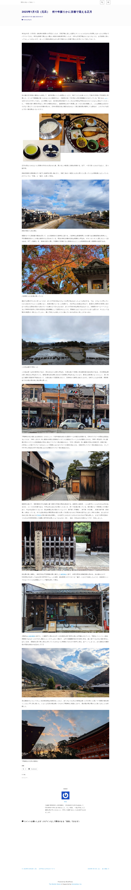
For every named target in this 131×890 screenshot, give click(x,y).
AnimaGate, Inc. (77, 885)
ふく (106, 99)
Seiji (65, 803)
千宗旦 (39, 517)
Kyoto (30, 21)
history (26, 21)
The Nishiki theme (55, 885)
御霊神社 (64, 576)
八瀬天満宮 (31, 637)
